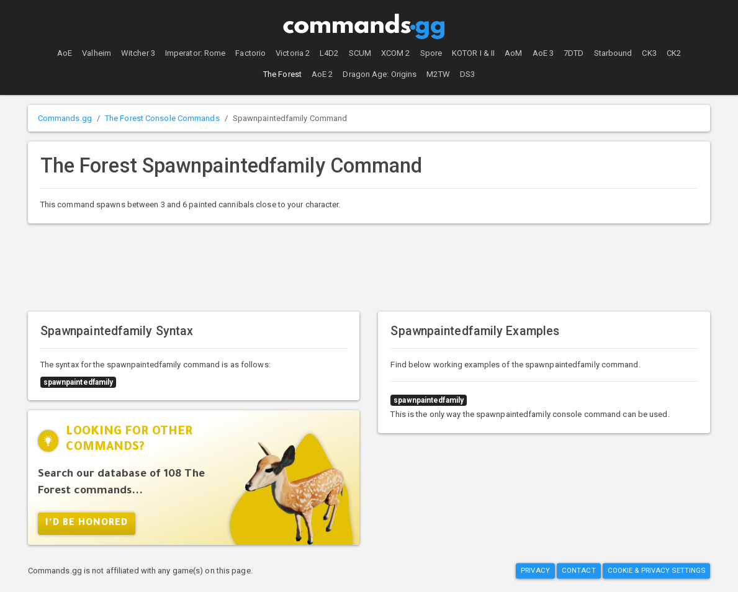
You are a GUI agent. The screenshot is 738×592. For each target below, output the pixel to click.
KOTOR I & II (473, 53)
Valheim (96, 53)
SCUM (360, 53)
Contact (579, 570)
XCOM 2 (395, 53)
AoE (64, 53)
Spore (431, 53)
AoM (513, 53)
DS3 (467, 74)
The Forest (282, 74)
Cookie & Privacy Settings (657, 570)
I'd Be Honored (86, 524)
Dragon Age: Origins (379, 74)
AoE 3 (543, 53)
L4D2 (329, 53)
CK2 (674, 53)
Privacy (535, 570)
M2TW (437, 74)
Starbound (613, 53)
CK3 (649, 53)
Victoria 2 (293, 53)
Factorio (250, 53)
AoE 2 (322, 74)
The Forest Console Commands (162, 118)
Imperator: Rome (195, 53)
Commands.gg (65, 118)
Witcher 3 (138, 53)
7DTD (573, 53)
